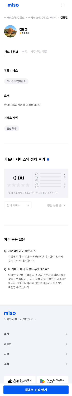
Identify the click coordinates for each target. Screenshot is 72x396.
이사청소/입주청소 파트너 (42, 17)
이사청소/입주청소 (14, 17)
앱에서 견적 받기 (36, 389)
